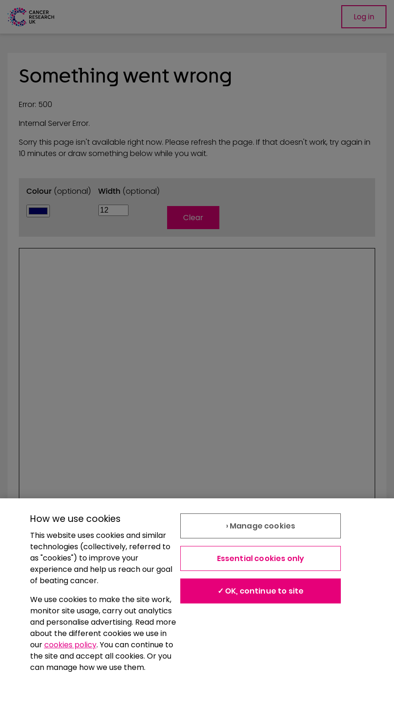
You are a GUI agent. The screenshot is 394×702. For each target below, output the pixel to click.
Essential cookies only (261, 558)
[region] (197, 600)
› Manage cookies (261, 525)
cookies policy (70, 644)
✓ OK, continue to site (260, 591)
